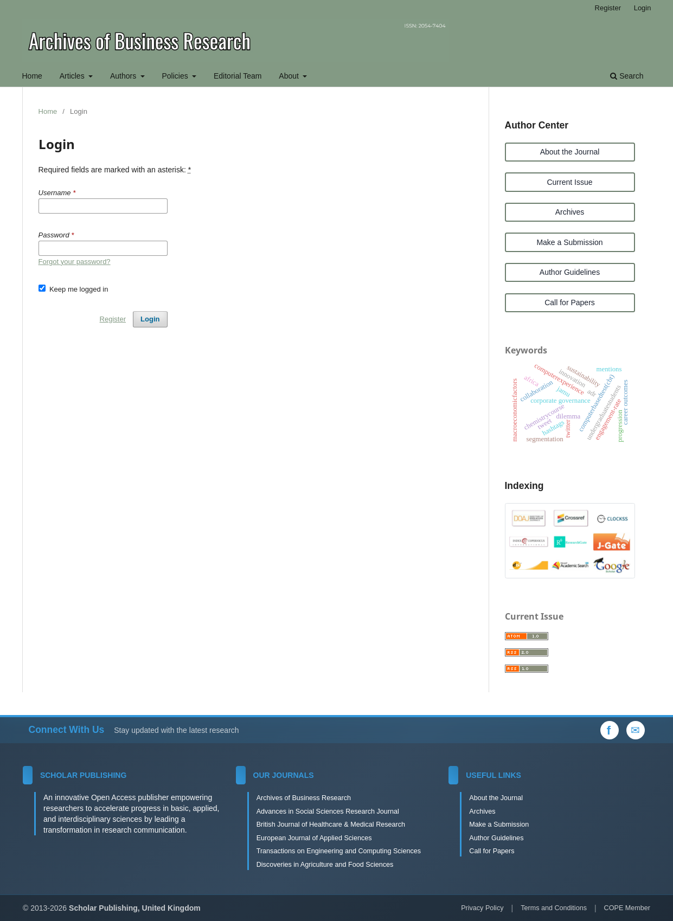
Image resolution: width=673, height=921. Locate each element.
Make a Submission (569, 242)
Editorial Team (237, 76)
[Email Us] (635, 730)
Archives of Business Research (304, 798)
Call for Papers (569, 302)
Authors (124, 76)
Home (32, 76)
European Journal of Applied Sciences (314, 838)
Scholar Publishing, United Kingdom (135, 908)
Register (608, 8)
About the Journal (570, 151)
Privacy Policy (482, 908)
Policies (176, 76)
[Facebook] (609, 730)
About (289, 76)
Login (642, 8)
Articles (73, 76)
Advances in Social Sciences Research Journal (328, 811)
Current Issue (569, 182)
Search (626, 76)
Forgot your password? (75, 261)
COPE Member (627, 908)
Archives (570, 212)
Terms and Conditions (554, 908)
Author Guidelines (570, 272)
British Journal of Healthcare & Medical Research (331, 824)
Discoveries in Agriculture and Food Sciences (325, 864)
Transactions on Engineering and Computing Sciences (339, 851)
